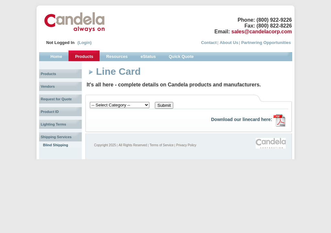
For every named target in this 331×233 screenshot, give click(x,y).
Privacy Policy (186, 145)
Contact (209, 42)
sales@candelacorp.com (261, 31)
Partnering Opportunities (266, 42)
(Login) (84, 42)
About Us (228, 42)
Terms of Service (162, 145)
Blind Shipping (55, 145)
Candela (74, 22)
